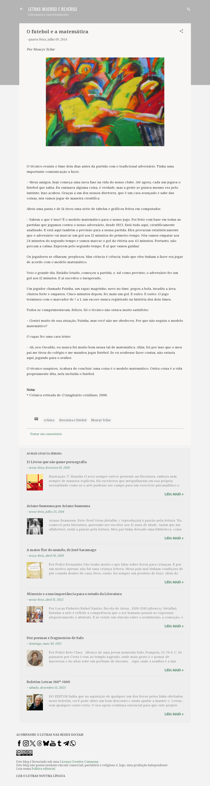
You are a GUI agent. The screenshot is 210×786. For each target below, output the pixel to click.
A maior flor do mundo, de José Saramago (61, 550)
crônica (49, 420)
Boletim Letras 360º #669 (48, 682)
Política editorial (43, 768)
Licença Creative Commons (79, 761)
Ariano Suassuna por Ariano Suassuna (58, 506)
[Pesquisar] (189, 10)
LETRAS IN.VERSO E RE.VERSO (52, 9)
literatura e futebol (72, 420)
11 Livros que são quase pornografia (57, 462)
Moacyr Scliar (101, 420)
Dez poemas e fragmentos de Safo (55, 638)
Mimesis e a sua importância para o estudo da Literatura (74, 594)
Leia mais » (174, 494)
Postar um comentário (46, 434)
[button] (181, 32)
